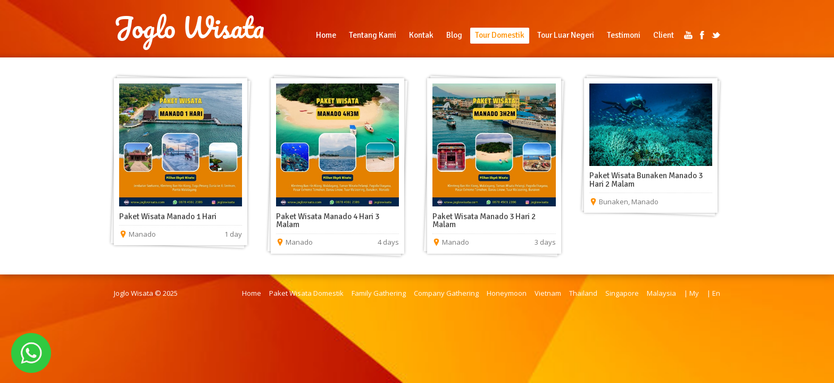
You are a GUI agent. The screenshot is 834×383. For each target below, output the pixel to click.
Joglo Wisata (189, 27)
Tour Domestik (499, 35)
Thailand (583, 293)
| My (691, 293)
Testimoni (623, 35)
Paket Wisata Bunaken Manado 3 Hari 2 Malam (646, 179)
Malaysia (661, 293)
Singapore (622, 293)
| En (713, 293)
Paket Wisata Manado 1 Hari (167, 216)
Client (663, 35)
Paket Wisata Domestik (306, 293)
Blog (454, 35)
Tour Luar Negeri (565, 35)
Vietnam (548, 293)
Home (326, 35)
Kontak (421, 35)
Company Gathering (446, 293)
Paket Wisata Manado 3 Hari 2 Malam (484, 220)
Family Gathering (379, 293)
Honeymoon (507, 293)
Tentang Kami (372, 35)
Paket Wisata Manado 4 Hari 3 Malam (327, 220)
